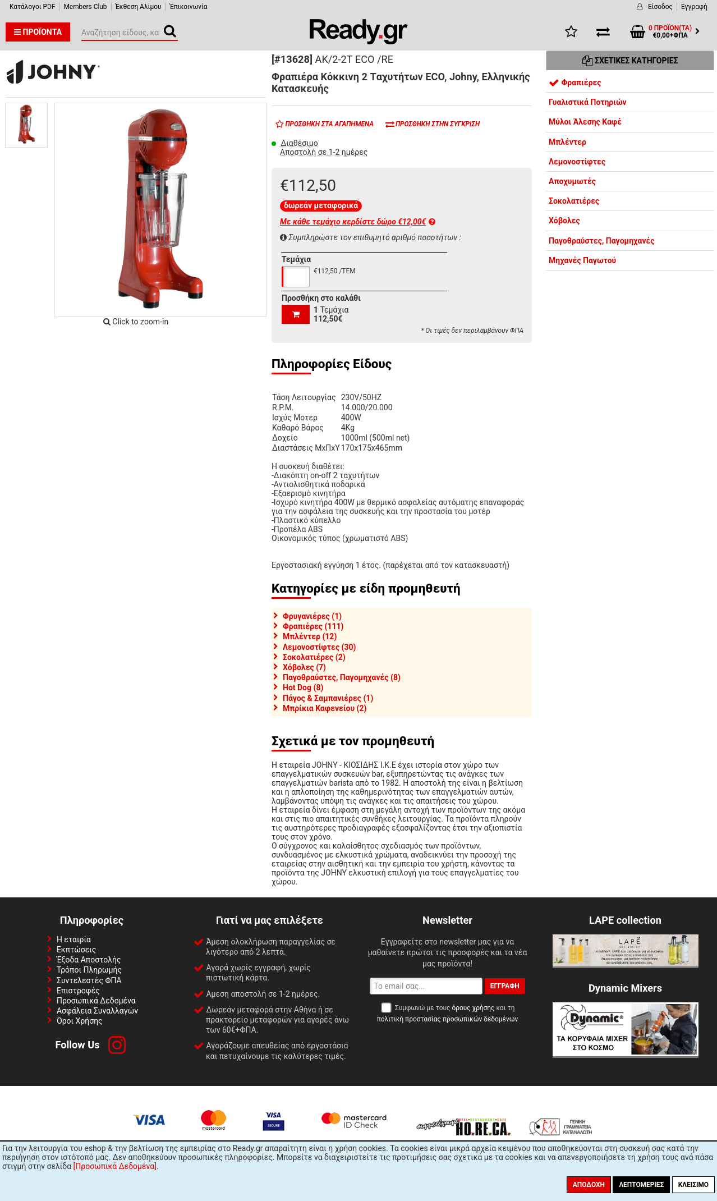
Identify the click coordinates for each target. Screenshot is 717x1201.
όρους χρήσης (473, 1008)
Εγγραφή (694, 7)
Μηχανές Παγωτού (582, 260)
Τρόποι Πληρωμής (89, 969)
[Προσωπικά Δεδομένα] (115, 1166)
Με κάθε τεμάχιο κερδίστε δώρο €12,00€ (357, 221)
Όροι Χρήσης (80, 1020)
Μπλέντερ (567, 141)
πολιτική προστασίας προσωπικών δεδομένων (447, 1019)
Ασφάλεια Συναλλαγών (97, 1010)
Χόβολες (564, 220)
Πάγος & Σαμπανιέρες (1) (328, 698)
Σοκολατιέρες (574, 200)
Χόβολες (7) (304, 667)
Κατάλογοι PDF (32, 7)
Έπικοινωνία (188, 7)
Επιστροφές (78, 990)
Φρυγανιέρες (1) (312, 616)
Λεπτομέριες (641, 1185)
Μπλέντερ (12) (310, 636)
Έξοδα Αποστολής (89, 959)
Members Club (85, 7)
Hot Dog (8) (303, 687)
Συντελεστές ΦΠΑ (89, 980)
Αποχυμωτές (572, 181)
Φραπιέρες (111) (313, 626)
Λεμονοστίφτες (577, 161)
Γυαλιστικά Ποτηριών (588, 102)
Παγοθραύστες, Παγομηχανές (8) (342, 677)
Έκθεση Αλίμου (139, 7)
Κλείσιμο (693, 1185)
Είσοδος (660, 7)
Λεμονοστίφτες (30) (319, 647)
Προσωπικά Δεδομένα (96, 1000)
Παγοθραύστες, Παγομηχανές (602, 240)
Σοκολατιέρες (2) (314, 657)
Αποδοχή (589, 1185)
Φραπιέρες (575, 82)
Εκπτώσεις (76, 949)
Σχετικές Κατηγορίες (630, 60)
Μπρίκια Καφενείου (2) (324, 708)
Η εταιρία (74, 939)
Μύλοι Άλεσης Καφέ (585, 121)
